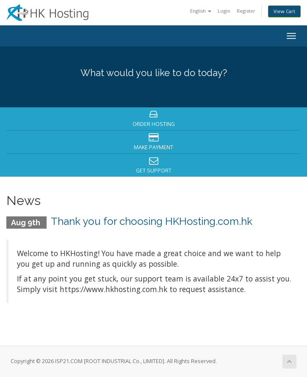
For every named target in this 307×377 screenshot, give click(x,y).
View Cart (284, 11)
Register (246, 11)
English (200, 11)
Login (224, 11)
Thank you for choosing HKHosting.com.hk (151, 221)
